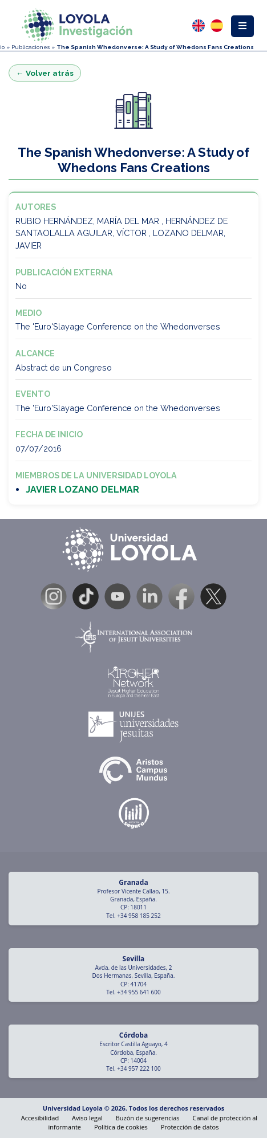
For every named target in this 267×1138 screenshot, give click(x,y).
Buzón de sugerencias (148, 1117)
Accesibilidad (40, 1117)
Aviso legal (87, 1117)
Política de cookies (121, 1127)
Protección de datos (190, 1127)
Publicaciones (30, 47)
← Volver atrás (45, 73)
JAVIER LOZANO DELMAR (82, 489)
